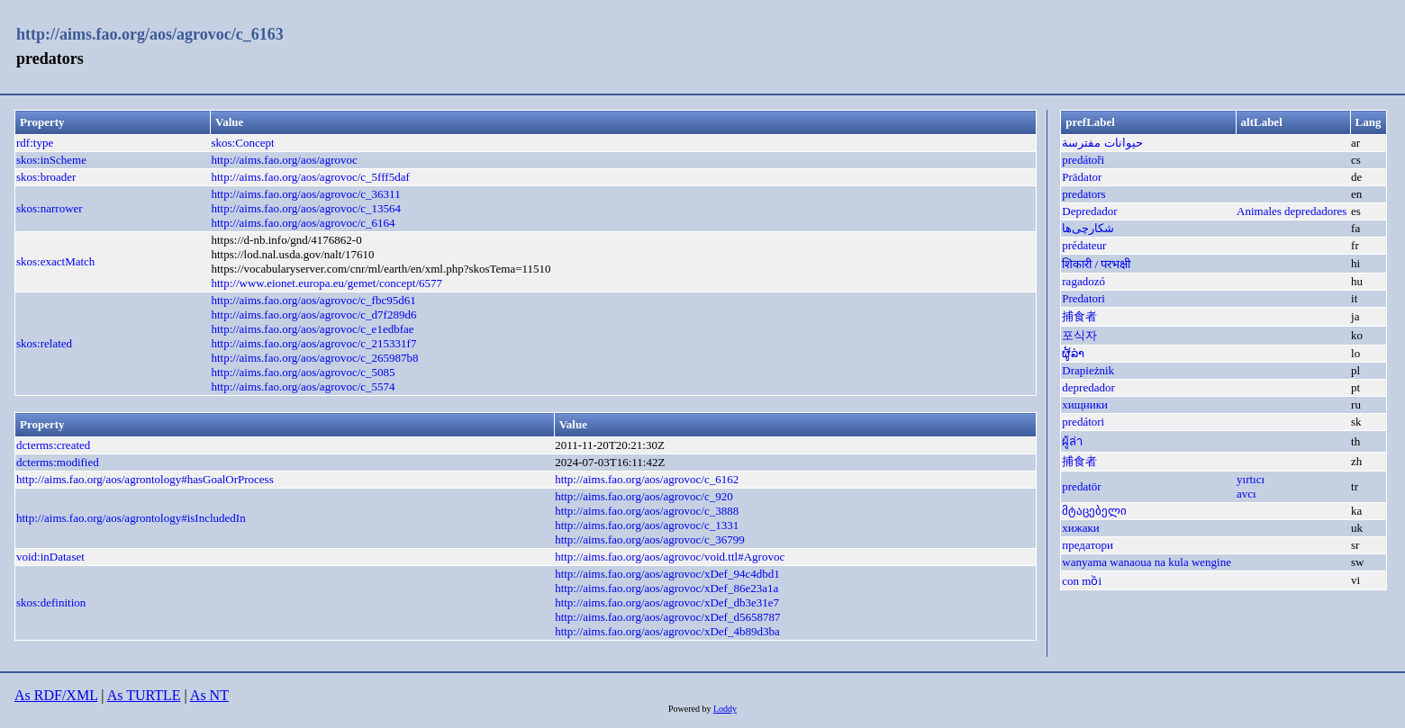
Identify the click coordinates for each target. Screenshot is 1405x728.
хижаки (1080, 528)
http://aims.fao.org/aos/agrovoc (285, 159)
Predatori (1083, 298)
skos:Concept (243, 142)
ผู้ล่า (1072, 441)
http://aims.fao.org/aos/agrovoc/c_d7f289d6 (314, 314)
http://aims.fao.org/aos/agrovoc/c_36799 (650, 539)
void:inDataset (50, 556)
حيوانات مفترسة (1102, 142)
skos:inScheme (51, 159)
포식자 (1079, 335)
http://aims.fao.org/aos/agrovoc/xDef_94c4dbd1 (667, 573)
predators (1083, 194)
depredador (1088, 387)
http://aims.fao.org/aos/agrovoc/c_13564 (307, 208)
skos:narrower (49, 208)
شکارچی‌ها (1088, 228)
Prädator (1081, 177)
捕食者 (1079, 316)
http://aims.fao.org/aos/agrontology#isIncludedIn (131, 518)
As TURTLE (144, 695)
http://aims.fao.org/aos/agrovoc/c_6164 (303, 222)
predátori (1083, 421)
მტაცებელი (1094, 510)
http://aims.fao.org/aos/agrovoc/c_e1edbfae (313, 329)
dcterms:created (53, 445)
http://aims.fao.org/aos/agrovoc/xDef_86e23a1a (666, 588)
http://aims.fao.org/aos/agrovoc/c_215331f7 (314, 343)
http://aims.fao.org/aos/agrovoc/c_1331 (647, 525)
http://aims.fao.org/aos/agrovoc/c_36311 (306, 194)
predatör (1081, 486)
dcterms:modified (57, 462)
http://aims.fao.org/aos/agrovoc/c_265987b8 (315, 357)
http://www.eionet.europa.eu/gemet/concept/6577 (327, 283)
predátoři (1083, 159)
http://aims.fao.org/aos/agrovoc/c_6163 (150, 34)
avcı (1246, 493)
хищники (1085, 404)
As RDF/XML (55, 695)
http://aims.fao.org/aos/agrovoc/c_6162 (647, 479)
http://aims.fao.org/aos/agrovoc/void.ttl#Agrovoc (669, 556)
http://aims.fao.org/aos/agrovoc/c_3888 (647, 510)
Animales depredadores (1291, 211)
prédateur (1084, 245)
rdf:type (34, 142)
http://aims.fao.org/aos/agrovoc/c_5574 (303, 386)
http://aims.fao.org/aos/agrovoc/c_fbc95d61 (314, 300)
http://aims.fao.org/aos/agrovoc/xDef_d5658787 (667, 617)
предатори (1087, 545)
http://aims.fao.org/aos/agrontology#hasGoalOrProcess (145, 479)
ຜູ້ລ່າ (1073, 353)
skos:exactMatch (55, 261)
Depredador (1089, 211)
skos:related (44, 343)
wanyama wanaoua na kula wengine (1146, 562)
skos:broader (46, 177)
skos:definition (51, 602)
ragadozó (1083, 281)
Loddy (725, 709)
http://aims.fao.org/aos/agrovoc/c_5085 (303, 372)
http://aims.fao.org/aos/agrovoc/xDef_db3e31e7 (667, 602)
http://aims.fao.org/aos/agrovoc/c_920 (644, 496)
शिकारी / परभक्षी (1096, 264)
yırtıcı (1250, 479)
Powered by (690, 709)
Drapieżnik (1088, 370)
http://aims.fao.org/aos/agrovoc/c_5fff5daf (311, 177)
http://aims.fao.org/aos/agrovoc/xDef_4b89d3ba (667, 631)
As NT (209, 695)
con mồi (1081, 581)
